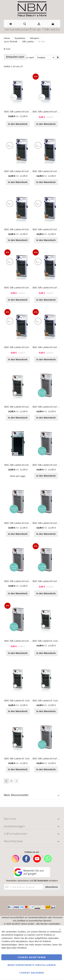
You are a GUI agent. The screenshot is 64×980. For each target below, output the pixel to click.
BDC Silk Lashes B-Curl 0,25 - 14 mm (23, 641)
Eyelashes (20, 38)
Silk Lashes (28, 41)
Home (7, 38)
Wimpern (35, 38)
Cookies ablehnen (31, 972)
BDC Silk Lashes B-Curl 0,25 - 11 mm (23, 347)
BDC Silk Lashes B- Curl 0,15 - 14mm (23, 700)
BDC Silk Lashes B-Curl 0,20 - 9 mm (22, 465)
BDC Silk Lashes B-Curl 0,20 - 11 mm (23, 523)
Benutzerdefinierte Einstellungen (32, 965)
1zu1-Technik (11, 41)
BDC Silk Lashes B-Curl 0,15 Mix (21, 111)
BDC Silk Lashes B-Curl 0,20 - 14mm (23, 406)
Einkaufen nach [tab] (15, 56)
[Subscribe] (51, 887)
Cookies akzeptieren (32, 957)
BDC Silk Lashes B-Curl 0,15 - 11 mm (23, 229)
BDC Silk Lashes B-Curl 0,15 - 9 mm (22, 171)
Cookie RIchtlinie (18, 947)
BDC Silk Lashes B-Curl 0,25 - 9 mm (22, 287)
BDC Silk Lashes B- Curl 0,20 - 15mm (23, 758)
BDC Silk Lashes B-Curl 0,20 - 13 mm (23, 581)
